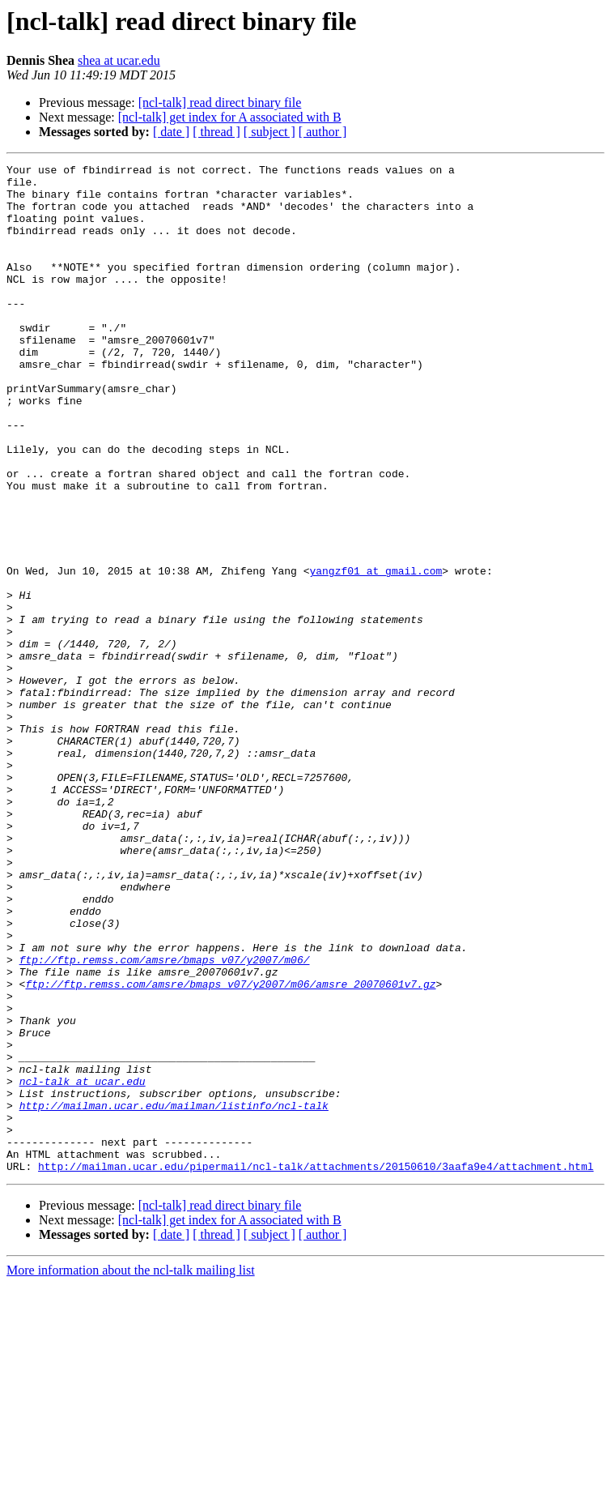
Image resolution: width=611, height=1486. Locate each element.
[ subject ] (269, 132)
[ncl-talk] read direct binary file (220, 102)
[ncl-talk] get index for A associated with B (230, 117)
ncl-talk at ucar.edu (82, 1265)
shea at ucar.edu (119, 60)
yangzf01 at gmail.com (375, 653)
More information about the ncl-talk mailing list (130, 1472)
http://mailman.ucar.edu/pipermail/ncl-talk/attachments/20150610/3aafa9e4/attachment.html (315, 1367)
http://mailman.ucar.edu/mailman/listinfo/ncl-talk (174, 1294)
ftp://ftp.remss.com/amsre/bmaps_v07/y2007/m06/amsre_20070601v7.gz (230, 1149)
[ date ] (171, 132)
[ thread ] (216, 132)
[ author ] (323, 132)
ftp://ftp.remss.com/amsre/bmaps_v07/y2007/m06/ (164, 1119)
